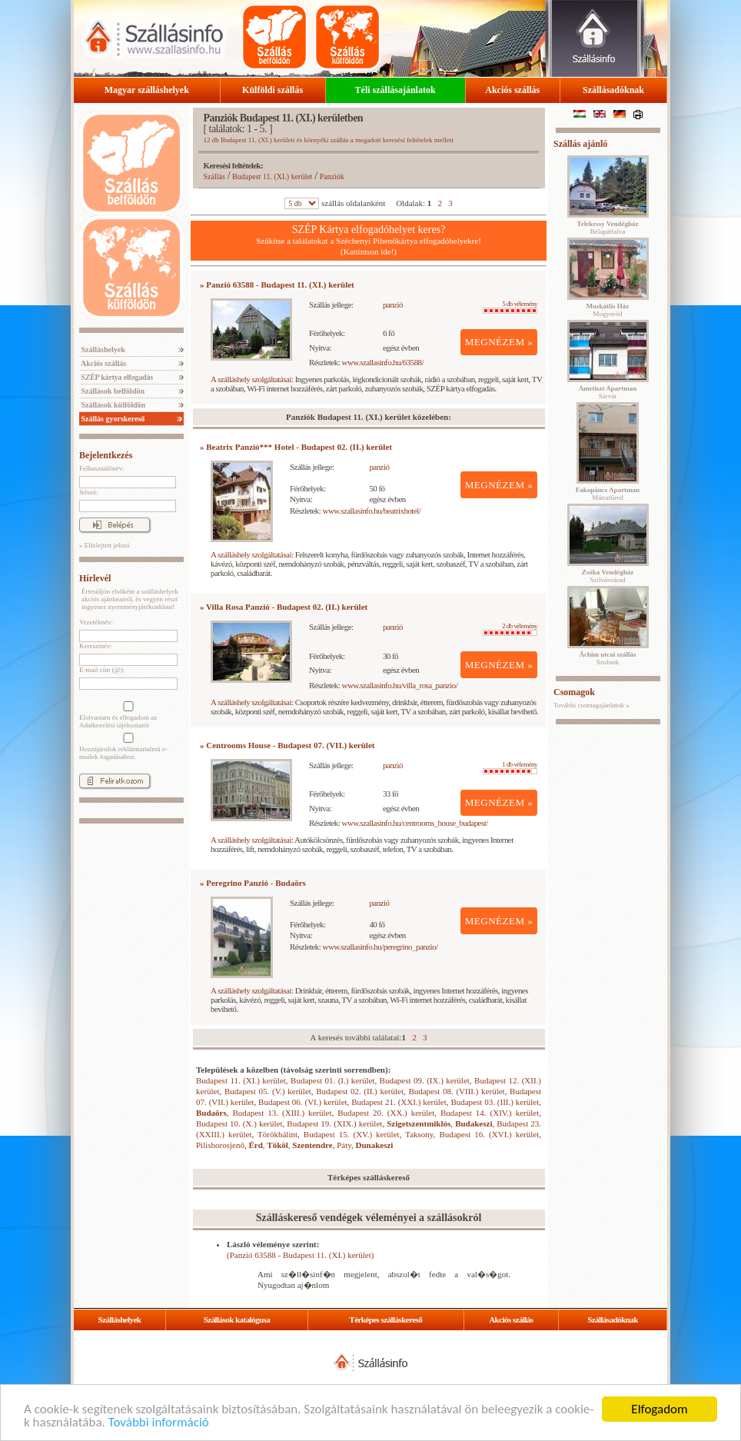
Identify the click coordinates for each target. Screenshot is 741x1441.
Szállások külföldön (112, 405)
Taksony (419, 1134)
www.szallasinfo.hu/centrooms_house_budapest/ (415, 822)
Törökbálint (277, 1134)
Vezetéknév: (96, 622)
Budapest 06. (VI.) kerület (302, 1102)
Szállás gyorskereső (112, 418)
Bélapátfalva (608, 227)
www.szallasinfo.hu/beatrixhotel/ (372, 510)
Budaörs (211, 1112)
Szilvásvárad (607, 576)
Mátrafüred (608, 493)
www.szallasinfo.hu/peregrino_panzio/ (380, 946)
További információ (158, 1423)
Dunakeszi (375, 1145)
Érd (255, 1145)
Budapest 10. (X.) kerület (239, 1123)
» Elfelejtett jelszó (104, 545)
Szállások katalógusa (237, 1319)
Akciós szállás (512, 90)
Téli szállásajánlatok (395, 90)
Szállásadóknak (613, 90)
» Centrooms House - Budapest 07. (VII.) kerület (287, 745)
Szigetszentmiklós (418, 1123)
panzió (393, 304)
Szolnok (608, 658)
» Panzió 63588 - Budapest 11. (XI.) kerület (277, 284)
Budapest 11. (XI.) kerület (272, 176)
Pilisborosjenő (220, 1145)
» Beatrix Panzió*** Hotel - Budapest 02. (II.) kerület (296, 446)
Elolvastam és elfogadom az (126, 715)
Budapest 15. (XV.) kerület (352, 1134)
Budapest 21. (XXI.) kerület (399, 1102)
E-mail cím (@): (102, 670)
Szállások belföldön (112, 391)
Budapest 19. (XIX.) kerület (334, 1123)
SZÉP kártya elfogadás (116, 377)
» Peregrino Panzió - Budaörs (253, 882)
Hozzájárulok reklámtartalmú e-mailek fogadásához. (126, 746)
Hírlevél (95, 578)
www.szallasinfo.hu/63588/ (383, 362)
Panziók (332, 176)
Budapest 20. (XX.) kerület (385, 1112)
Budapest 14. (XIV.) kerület (489, 1112)
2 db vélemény (510, 629)
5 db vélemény (510, 307)
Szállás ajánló (580, 143)
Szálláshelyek (102, 349)
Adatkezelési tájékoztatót (114, 725)
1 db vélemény (510, 767)
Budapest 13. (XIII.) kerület (281, 1112)
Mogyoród (608, 310)
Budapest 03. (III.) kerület (494, 1102)
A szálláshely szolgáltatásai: (252, 379)
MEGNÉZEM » (499, 342)
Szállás (214, 176)
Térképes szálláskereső (385, 1319)
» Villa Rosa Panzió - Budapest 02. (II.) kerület (283, 606)
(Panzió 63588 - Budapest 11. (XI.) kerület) (300, 1255)
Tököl (277, 1145)
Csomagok (574, 692)
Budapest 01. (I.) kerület (332, 1080)
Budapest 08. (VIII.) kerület (456, 1091)
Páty (344, 1145)
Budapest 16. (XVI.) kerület (489, 1134)
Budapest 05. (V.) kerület (267, 1091)
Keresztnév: (95, 646)
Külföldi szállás (272, 90)
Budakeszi (473, 1123)
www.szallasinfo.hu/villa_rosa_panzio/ (400, 685)
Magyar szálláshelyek (147, 90)
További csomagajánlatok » (591, 705)
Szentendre (312, 1145)
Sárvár (608, 392)
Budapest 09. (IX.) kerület (425, 1080)
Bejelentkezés (105, 455)
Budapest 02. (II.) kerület (360, 1091)
